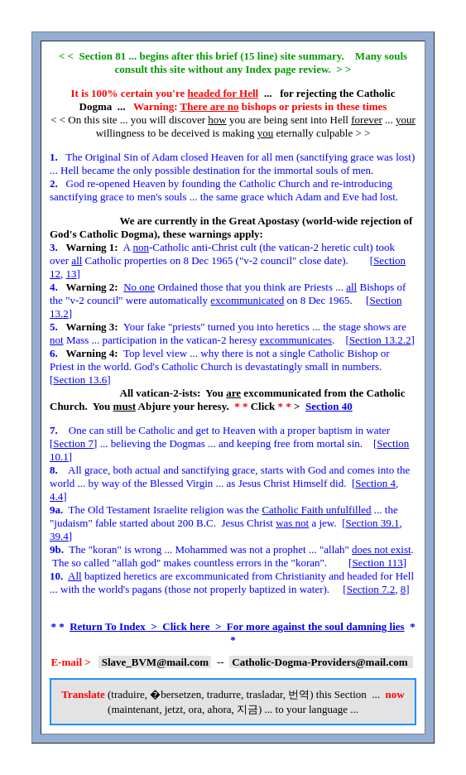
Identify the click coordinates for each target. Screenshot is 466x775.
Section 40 (329, 406)
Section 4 (375, 483)
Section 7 (73, 443)
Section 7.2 (371, 589)
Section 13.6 (80, 379)
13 (71, 273)
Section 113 (377, 562)
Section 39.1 (373, 523)
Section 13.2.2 (380, 340)
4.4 (56, 496)
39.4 (59, 536)
